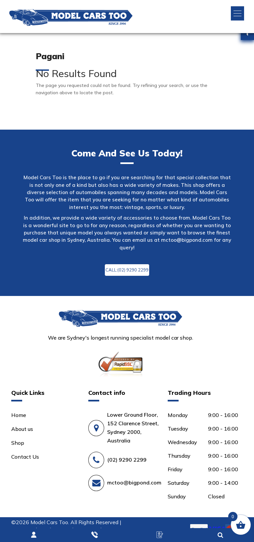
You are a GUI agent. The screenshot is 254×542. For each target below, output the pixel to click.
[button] (237, 13)
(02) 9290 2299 (127, 459)
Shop (17, 442)
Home (18, 415)
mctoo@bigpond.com (187, 240)
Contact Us (25, 456)
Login (34, 535)
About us (22, 429)
